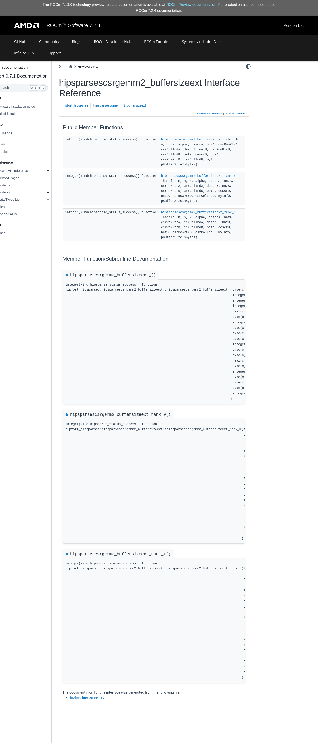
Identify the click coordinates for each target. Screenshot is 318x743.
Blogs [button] (76, 41)
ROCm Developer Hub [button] (112, 41)
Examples (13, 152)
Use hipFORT (16, 132)
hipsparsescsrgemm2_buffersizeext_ (204, 139)
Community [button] (49, 41)
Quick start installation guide (26, 106)
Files (13, 207)
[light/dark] (248, 66)
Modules (16, 185)
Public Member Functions (209, 113)
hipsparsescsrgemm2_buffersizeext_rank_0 (210, 176)
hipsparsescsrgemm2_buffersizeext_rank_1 (210, 212)
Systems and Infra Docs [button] (202, 41)
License (11, 233)
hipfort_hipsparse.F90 (99, 697)
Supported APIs (17, 214)
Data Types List (21, 199)
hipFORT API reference (23, 170)
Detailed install (16, 113)
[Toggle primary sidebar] (71, 66)
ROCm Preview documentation (191, 5)
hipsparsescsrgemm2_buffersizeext (131, 105)
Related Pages (20, 178)
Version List (294, 25)
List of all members (234, 113)
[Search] (32, 88)
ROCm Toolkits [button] (156, 41)
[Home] (82, 66)
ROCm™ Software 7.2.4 (74, 25)
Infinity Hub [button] (24, 53)
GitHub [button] (20, 41)
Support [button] (54, 53)
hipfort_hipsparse (87, 105)
